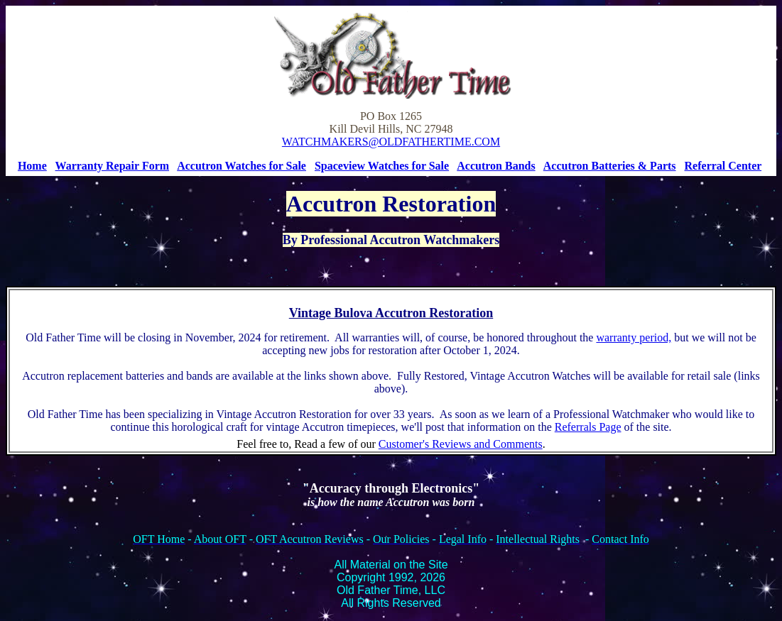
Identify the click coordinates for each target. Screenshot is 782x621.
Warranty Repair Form (112, 166)
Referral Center (723, 166)
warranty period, (633, 337)
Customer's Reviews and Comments (461, 444)
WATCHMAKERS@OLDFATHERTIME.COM (391, 142)
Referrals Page (588, 427)
